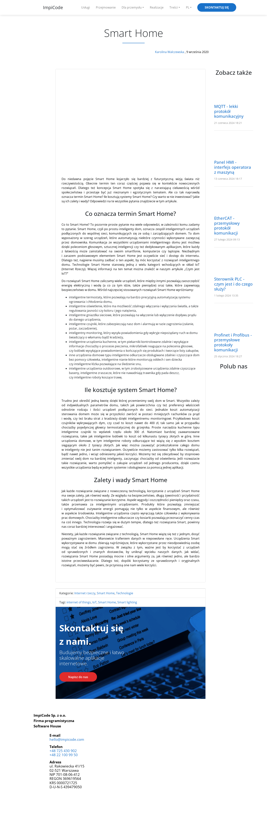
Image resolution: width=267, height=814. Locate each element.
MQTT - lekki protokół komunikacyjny (228, 111)
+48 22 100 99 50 (64, 754)
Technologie (124, 593)
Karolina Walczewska (170, 52)
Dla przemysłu (132, 7)
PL (187, 7)
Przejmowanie (106, 7)
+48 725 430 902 (63, 750)
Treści (173, 7)
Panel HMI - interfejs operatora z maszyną (232, 167)
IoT (94, 602)
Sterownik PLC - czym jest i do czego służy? (233, 284)
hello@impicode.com (67, 739)
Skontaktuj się (217, 7)
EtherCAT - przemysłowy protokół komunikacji (227, 225)
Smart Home (106, 593)
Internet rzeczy (84, 593)
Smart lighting (127, 602)
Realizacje (157, 7)
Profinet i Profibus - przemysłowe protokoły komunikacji (233, 342)
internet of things (79, 602)
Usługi (85, 7)
